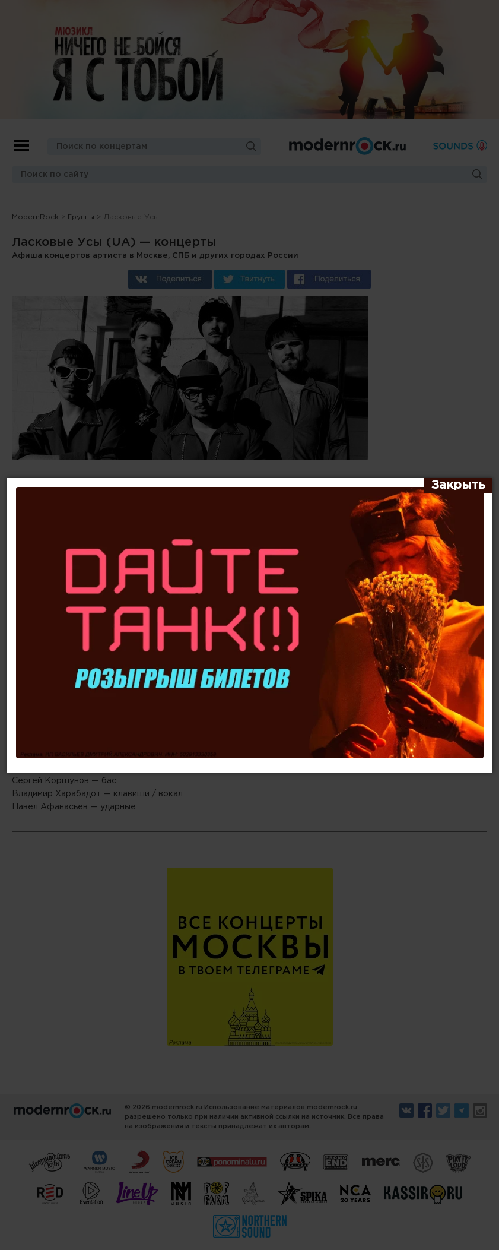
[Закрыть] (458, 485)
